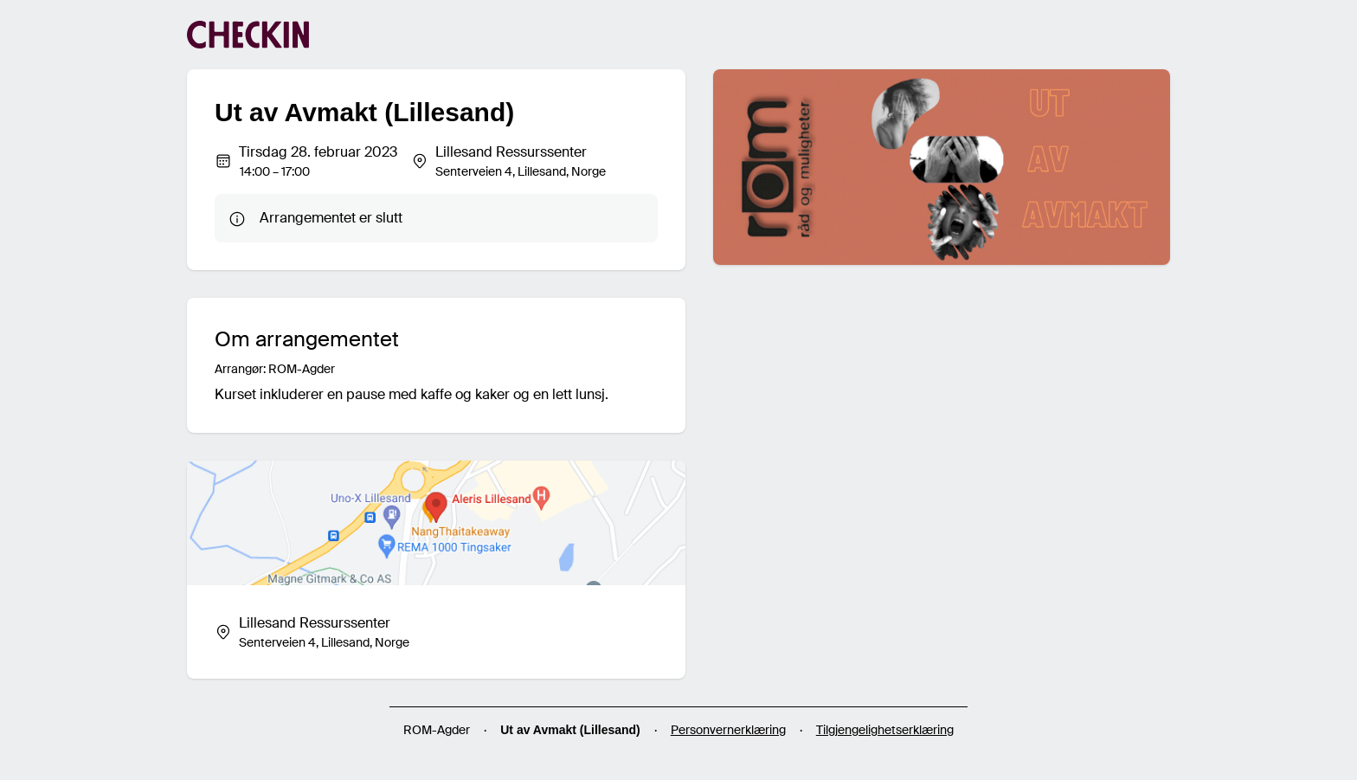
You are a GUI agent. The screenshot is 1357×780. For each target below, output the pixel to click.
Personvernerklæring (728, 730)
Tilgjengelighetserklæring (885, 730)
